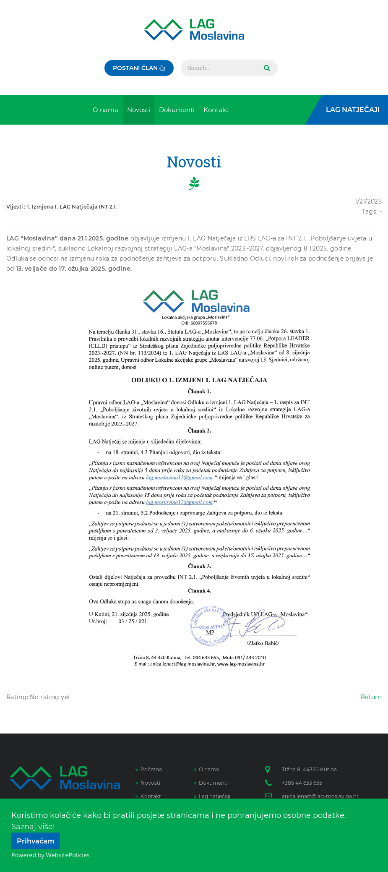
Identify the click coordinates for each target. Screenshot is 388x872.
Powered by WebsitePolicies (50, 855)
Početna (148, 769)
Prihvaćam (36, 841)
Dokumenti (211, 783)
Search (266, 68)
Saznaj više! (33, 826)
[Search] (219, 68)
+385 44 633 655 (302, 783)
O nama (206, 769)
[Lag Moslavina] (194, 30)
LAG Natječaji (353, 110)
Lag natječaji (212, 796)
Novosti (147, 783)
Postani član (139, 68)
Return (371, 697)
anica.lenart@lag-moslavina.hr (320, 796)
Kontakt (148, 796)
